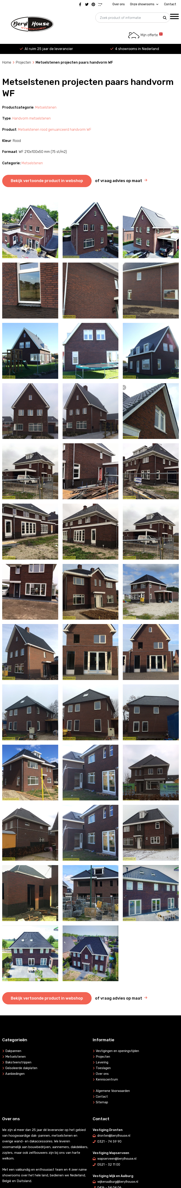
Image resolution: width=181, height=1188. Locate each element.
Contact (170, 4)
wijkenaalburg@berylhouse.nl (118, 1181)
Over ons (118, 4)
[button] (165, 18)
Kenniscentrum (107, 1080)
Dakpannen (13, 1051)
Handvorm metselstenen (31, 118)
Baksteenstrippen (18, 1063)
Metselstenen (45, 107)
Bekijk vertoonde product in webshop (47, 180)
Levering (102, 1063)
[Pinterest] (93, 4)
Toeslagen (103, 1068)
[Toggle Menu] (174, 16)
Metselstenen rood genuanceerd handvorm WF (54, 129)
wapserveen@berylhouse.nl (117, 1158)
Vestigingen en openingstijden (119, 1051)
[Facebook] (80, 4)
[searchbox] (133, 18)
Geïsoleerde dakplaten (22, 1068)
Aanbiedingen (15, 1074)
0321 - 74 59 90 (109, 1141)
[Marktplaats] (100, 4)
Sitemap (102, 1102)
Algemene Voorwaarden (114, 1091)
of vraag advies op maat (118, 180)
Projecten (23, 62)
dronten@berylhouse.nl (114, 1136)
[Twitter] (86, 4)
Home (6, 62)
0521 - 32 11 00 (108, 1164)
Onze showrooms (144, 4)
